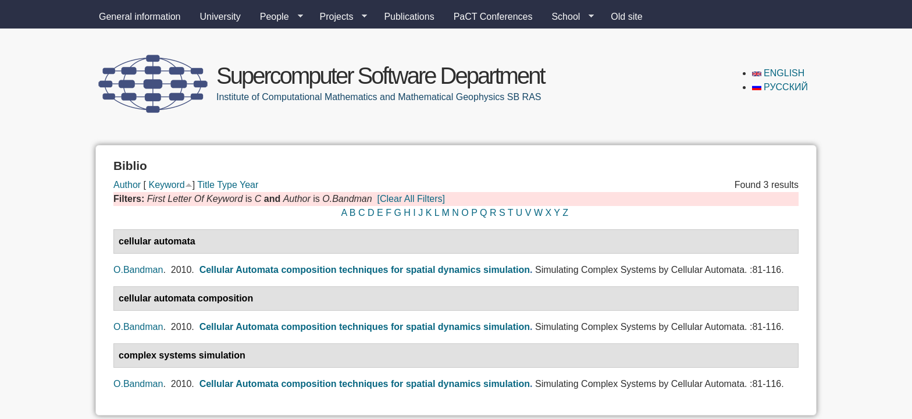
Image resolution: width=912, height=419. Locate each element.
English (778, 73)
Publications (409, 17)
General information (140, 17)
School (568, 17)
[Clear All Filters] (411, 199)
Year (249, 185)
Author (127, 185)
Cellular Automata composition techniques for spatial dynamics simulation (365, 270)
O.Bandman (138, 270)
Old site (626, 17)
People (277, 17)
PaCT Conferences (493, 17)
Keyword (166, 185)
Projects (339, 17)
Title (206, 185)
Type (227, 185)
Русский (780, 87)
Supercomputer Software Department (380, 75)
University (220, 17)
